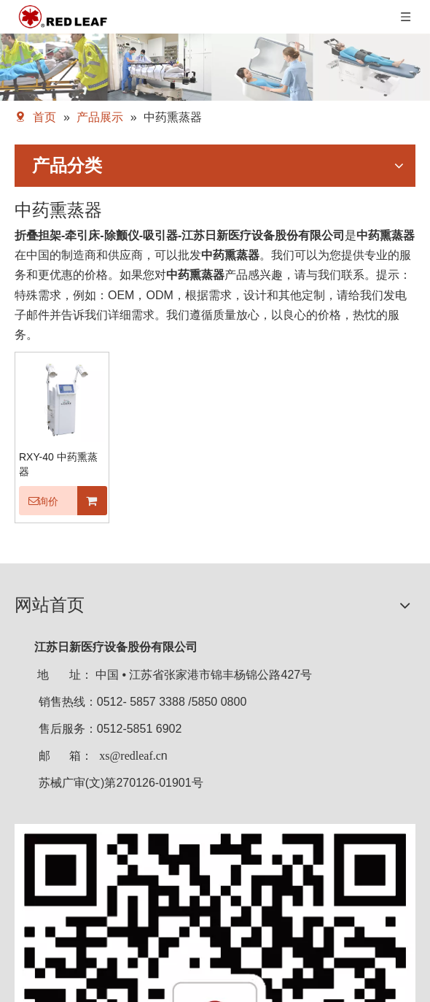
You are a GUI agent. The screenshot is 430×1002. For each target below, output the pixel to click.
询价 (38, 500)
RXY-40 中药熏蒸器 (58, 464)
